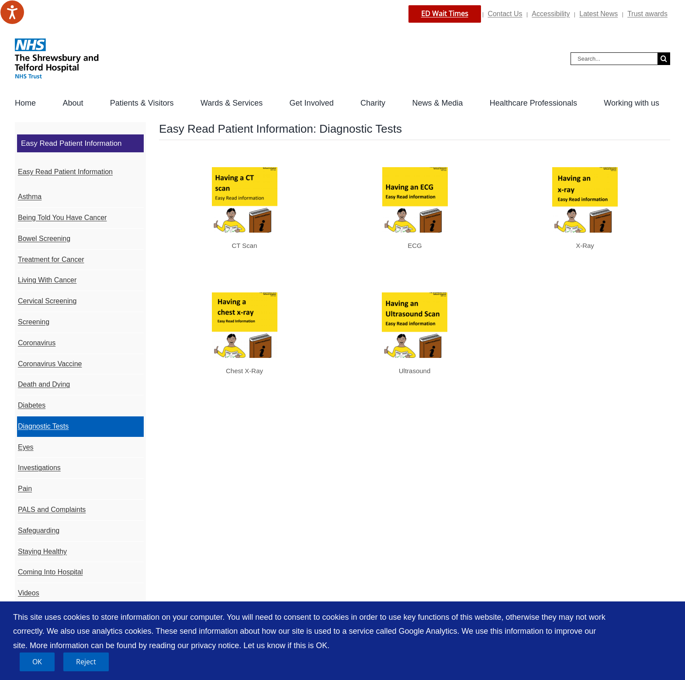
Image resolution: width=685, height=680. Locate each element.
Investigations (39, 467)
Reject (86, 661)
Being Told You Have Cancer (62, 217)
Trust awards (647, 13)
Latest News (598, 13)
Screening (33, 322)
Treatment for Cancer (51, 259)
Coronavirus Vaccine (50, 363)
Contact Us (505, 13)
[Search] (663, 58)
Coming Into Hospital (50, 572)
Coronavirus (36, 343)
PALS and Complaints (52, 509)
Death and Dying (44, 384)
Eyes (26, 447)
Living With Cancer (47, 280)
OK (37, 661)
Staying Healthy (42, 551)
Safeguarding (38, 530)
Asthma (30, 196)
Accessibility (551, 13)
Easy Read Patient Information (65, 171)
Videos (28, 593)
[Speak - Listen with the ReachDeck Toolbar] (12, 12)
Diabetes (31, 405)
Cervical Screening (47, 301)
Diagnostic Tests (43, 426)
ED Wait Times (444, 13)
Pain (25, 488)
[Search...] (614, 58)
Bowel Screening (44, 238)
